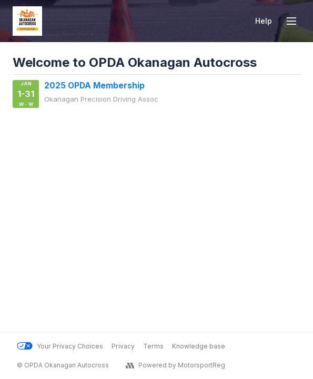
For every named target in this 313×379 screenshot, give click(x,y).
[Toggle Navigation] (291, 21)
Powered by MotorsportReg (175, 365)
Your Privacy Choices (60, 346)
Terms (153, 346)
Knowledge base (198, 346)
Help (263, 20)
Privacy (123, 346)
